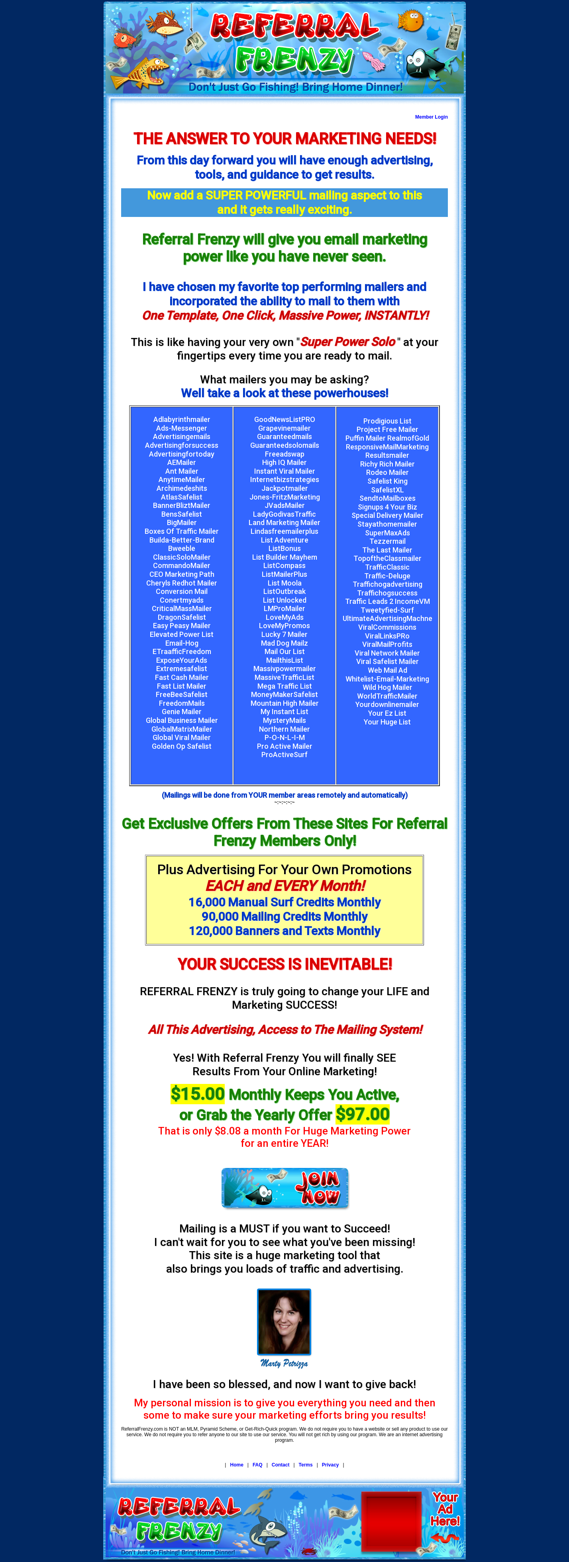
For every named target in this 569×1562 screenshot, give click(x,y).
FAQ (258, 1465)
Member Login (431, 117)
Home (236, 1465)
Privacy (330, 1465)
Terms (306, 1465)
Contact (281, 1465)
